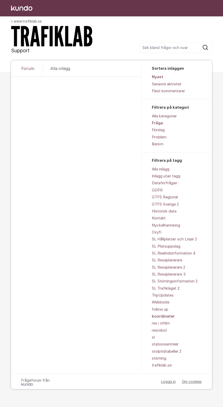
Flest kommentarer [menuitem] (168, 91)
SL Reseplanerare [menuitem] (167, 260)
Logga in (168, 381)
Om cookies (192, 381)
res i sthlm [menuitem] (161, 323)
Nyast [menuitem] (157, 77)
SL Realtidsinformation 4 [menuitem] (174, 253)
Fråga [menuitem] (157, 123)
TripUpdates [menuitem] (163, 295)
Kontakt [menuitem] (159, 218)
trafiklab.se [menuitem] (162, 365)
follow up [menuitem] (160, 309)
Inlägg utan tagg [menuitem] (166, 176)
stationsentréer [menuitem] (165, 344)
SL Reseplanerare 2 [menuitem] (168, 267)
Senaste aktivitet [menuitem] (166, 84)
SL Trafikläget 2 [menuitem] (166, 288)
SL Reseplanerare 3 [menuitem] (168, 274)
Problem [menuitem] (159, 137)
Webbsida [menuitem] (160, 302)
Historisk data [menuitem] (164, 211)
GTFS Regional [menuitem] (165, 197)
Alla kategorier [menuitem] (164, 116)
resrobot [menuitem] (159, 330)
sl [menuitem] (153, 337)
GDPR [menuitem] (157, 190)
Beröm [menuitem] (157, 144)
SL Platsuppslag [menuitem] (166, 246)
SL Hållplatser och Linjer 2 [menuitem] (174, 239)
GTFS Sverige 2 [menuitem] (165, 204)
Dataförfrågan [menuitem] (164, 183)
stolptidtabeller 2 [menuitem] (166, 351)
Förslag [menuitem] (158, 130)
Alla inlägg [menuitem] (160, 169)
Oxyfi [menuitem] (156, 232)
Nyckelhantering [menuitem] (166, 225)
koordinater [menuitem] (163, 316)
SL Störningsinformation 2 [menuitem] (175, 281)
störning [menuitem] (159, 358)
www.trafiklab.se (26, 21)
